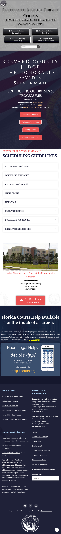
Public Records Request (41, 450)
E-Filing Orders (30, 129)
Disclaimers (36, 441)
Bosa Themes (46, 511)
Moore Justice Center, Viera (12, 396)
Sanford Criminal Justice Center (14, 410)
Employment (37, 446)
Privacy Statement (39, 455)
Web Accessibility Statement (43, 469)
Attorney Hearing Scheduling (17, 39)
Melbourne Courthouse (11, 401)
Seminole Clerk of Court (11, 453)
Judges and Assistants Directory (46, 39)
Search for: (36, 475)
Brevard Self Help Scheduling (16, 32)
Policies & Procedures (30, 122)
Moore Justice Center (31, 107)
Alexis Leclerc (38, 102)
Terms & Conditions (40, 464)
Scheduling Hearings (30, 114)
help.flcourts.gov (34, 340)
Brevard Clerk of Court (10, 446)
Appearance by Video (30, 137)
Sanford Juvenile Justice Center (14, 419)
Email (40, 105)
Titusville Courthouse (10, 406)
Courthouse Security (40, 437)
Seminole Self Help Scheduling (44, 32)
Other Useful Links (39, 460)
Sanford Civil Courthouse (11, 415)
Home (34, 432)
